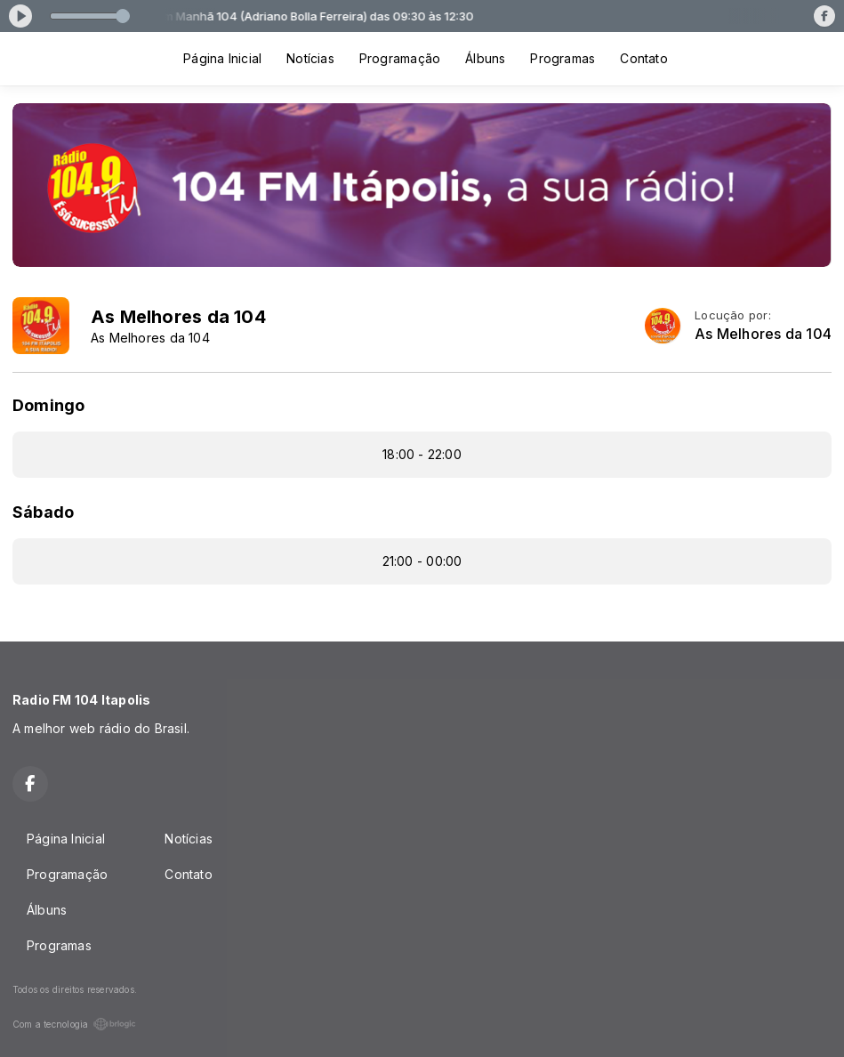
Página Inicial (222, 58)
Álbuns (485, 58)
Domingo (48, 405)
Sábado (43, 512)
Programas (562, 58)
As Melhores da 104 (763, 334)
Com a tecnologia (74, 1024)
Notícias (310, 58)
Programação (399, 58)
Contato (643, 58)
